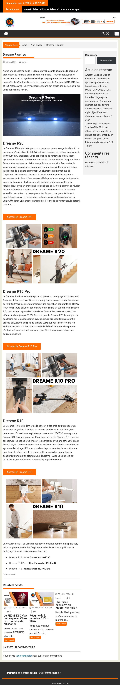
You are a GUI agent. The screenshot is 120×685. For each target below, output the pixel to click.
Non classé (10, 568)
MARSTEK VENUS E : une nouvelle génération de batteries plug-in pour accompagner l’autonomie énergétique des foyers (98, 91)
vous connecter (24, 649)
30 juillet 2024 (64, 588)
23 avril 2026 (11, 601)
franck (24, 56)
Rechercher (91, 48)
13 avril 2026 (37, 601)
